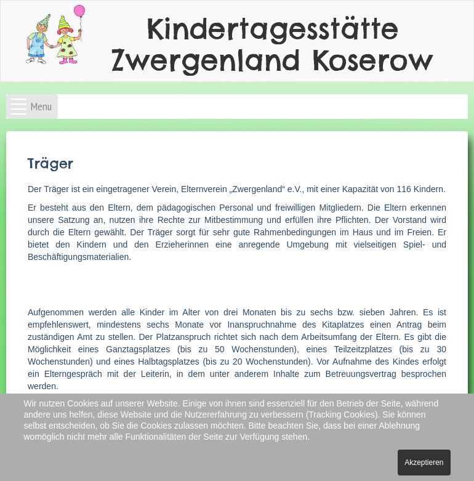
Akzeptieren (423, 462)
